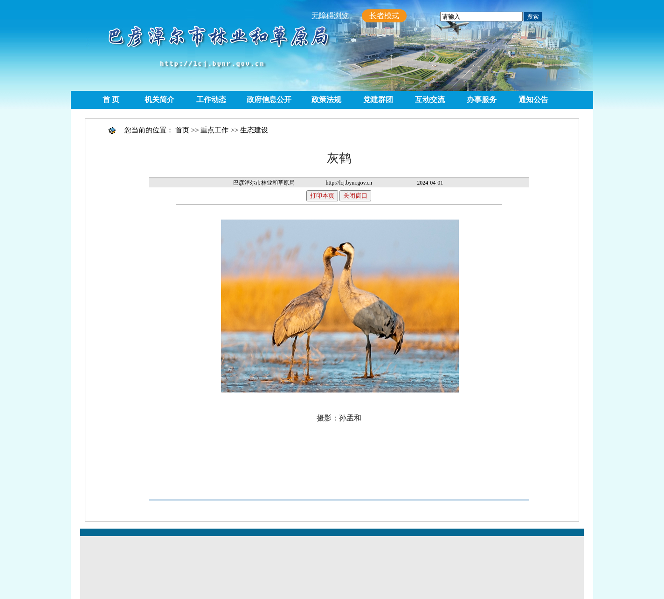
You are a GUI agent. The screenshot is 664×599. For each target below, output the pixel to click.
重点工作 (214, 130)
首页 (182, 130)
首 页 (111, 99)
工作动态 (211, 99)
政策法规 (326, 99)
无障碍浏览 (330, 16)
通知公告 (533, 99)
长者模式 (384, 16)
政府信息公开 (269, 99)
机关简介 (159, 99)
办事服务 (482, 99)
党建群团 (378, 99)
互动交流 (430, 99)
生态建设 (254, 130)
